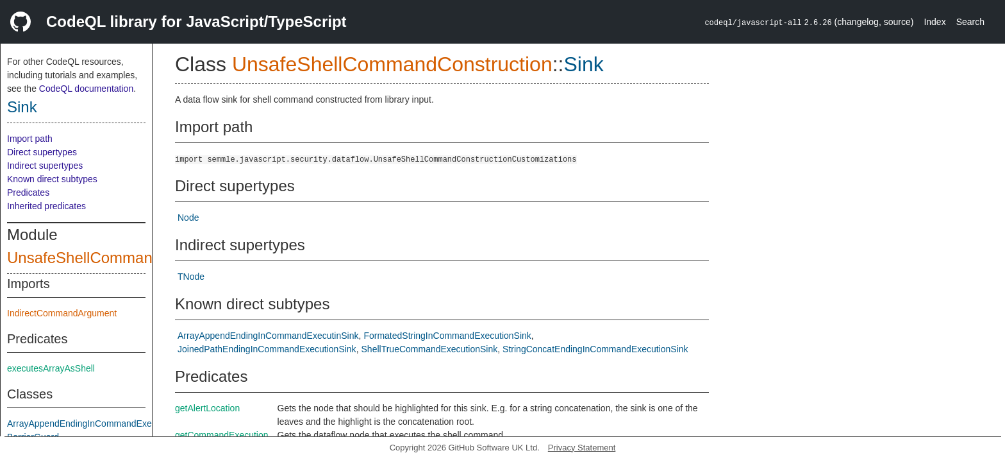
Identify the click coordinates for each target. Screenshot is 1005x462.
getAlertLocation (207, 408)
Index (934, 22)
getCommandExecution (222, 435)
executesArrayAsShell (51, 368)
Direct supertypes (42, 152)
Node (188, 217)
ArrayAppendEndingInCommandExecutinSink (97, 423)
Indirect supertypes (45, 165)
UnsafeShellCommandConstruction (127, 257)
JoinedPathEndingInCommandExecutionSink (267, 349)
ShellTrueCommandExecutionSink (429, 349)
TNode (191, 276)
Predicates (28, 192)
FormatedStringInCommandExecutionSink (447, 335)
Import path (30, 138)
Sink (22, 107)
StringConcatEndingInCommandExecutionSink (595, 349)
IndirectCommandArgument (62, 313)
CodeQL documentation (86, 88)
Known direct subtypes (52, 179)
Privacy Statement (582, 447)
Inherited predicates (46, 206)
